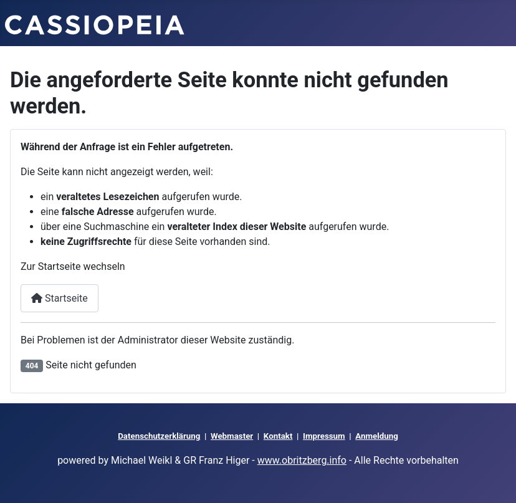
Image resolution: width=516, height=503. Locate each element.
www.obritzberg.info (301, 460)
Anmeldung (376, 436)
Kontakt (278, 436)
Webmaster (232, 436)
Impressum (324, 436)
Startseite (59, 298)
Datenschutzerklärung (159, 436)
